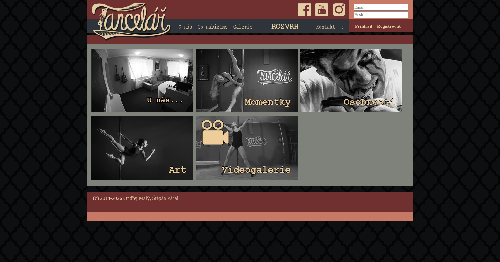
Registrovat (389, 26)
